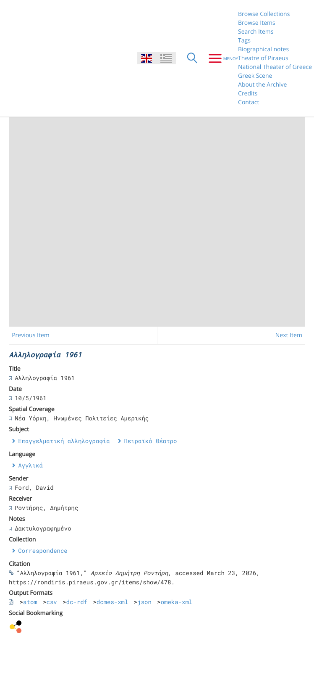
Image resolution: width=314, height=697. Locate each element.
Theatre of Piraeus (263, 58)
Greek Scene (255, 76)
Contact (248, 102)
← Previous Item (27, 335)
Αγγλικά (30, 465)
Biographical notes (263, 49)
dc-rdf (76, 602)
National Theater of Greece (275, 67)
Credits (247, 94)
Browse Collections (264, 14)
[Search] (192, 58)
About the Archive (262, 85)
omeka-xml (177, 602)
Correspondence (43, 550)
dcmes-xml (112, 602)
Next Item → (292, 335)
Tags (244, 41)
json (144, 602)
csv (52, 602)
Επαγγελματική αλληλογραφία (64, 441)
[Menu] (220, 58)
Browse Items (256, 23)
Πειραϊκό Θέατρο (150, 441)
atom (30, 602)
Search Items (255, 32)
